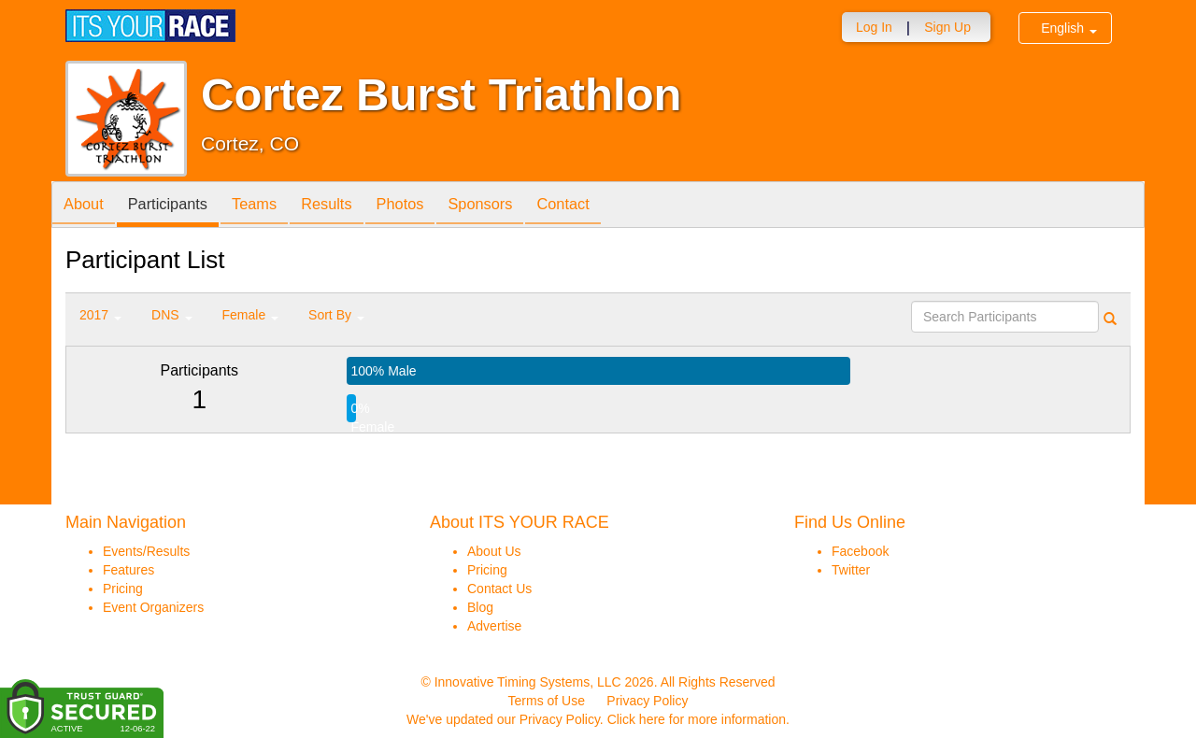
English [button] (1069, 28)
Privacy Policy (647, 700)
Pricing (123, 588)
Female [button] (250, 314)
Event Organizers (153, 607)
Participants (178, 206)
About (86, 206)
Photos (431, 206)
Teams (272, 206)
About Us (494, 551)
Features (128, 569)
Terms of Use (546, 700)
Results (351, 206)
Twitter (851, 569)
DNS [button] (171, 314)
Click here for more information (696, 719)
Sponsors (519, 206)
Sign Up (947, 27)
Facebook (860, 551)
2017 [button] (100, 314)
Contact (609, 206)
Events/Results (146, 551)
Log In (874, 27)
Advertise (494, 625)
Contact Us (499, 588)
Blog (480, 607)
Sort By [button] (336, 314)
